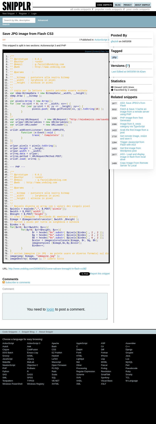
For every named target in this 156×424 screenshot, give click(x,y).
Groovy (5, 394)
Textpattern (7, 419)
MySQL (129, 400)
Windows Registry (35, 422)
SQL (54, 416)
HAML (30, 394)
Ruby (128, 410)
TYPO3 (30, 419)
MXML (104, 400)
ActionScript (8, 381)
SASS (30, 413)
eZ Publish (57, 391)
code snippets (104, 4)
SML (4, 416)
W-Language (132, 419)
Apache (55, 381)
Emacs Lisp (32, 391)
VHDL (79, 419)
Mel (78, 400)
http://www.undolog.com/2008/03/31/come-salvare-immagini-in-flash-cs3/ (47, 307)
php (114, 57)
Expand (88, 51)
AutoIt (5, 385)
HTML (79, 394)
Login (34, 13)
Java (128, 394)
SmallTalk (105, 413)
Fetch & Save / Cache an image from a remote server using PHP (134, 112)
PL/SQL (55, 406)
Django (129, 388)
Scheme (80, 413)
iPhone (104, 394)
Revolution (106, 410)
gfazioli (114, 41)
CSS (54, 388)
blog (118, 4)
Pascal (104, 403)
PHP (4, 406)
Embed (96, 51)
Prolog (104, 406)
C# (102, 385)
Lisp (103, 397)
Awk (29, 385)
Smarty (129, 413)
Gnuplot (129, 391)
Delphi (79, 388)
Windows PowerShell (12, 422)
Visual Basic (106, 419)
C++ (128, 385)
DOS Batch (7, 391)
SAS (4, 413)
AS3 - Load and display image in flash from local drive (133, 157)
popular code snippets (108, 9)
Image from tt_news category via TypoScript (132, 125)
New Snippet (8, 13)
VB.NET (55, 419)
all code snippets (80, 9)
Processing (81, 406)
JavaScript (7, 397)
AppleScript (81, 381)
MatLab (30, 400)
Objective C (32, 403)
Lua (127, 397)
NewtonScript (8, 403)
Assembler (131, 381)
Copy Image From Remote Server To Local (134, 164)
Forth (78, 391)
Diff (102, 388)
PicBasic (31, 406)
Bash (54, 385)
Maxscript (56, 400)
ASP (103, 381)
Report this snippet (100, 312)
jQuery (30, 397)
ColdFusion (32, 388)
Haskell (55, 394)
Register (23, 13)
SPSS (30, 416)
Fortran (104, 391)
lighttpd (80, 397)
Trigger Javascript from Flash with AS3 (132, 143)
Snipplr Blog (28, 370)
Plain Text (104, 51)
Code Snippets (9, 370)
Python (5, 410)
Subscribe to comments (16, 321)
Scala (54, 413)
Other (79, 403)
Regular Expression (85, 410)
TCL (128, 416)
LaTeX (55, 397)
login (50, 348)
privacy (128, 4)
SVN (78, 416)
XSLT (103, 422)
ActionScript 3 (102, 39)
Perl (127, 403)
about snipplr (142, 4)
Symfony (105, 416)
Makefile (6, 400)
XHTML (55, 422)
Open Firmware (59, 403)
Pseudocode (131, 406)
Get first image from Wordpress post (130, 149)
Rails (54, 410)
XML (78, 422)
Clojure (5, 388)
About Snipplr (46, 370)
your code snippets (138, 9)
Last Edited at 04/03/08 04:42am (128, 71)
